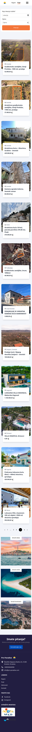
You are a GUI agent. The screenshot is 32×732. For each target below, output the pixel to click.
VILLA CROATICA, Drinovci (14, 436)
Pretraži (16, 28)
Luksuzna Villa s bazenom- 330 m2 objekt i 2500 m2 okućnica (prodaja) (15, 515)
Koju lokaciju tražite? (8, 11)
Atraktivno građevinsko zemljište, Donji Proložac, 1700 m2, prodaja (14, 107)
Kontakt (3, 688)
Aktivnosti (4, 685)
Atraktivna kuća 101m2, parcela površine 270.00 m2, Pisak (15, 229)
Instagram (6, 700)
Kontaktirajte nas (16, 647)
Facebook (5, 697)
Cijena (4, 19)
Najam (14, 3)
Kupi (18, 3)
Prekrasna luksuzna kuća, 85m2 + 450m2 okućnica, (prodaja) (14, 474)
